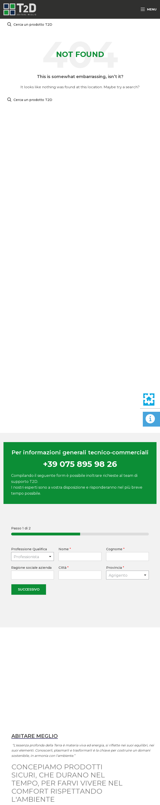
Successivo (28, 589)
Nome (65, 549)
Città (64, 568)
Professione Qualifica (29, 549)
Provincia (115, 568)
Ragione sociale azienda (31, 568)
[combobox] (127, 575)
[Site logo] (19, 9)
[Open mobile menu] (148, 9)
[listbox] (32, 556)
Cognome (115, 549)
